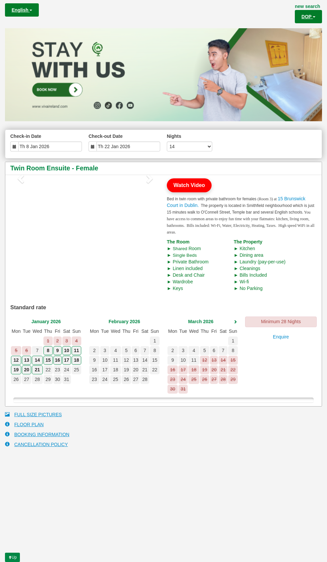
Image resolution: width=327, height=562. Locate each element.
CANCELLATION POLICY (36, 444)
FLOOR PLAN (24, 424)
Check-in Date (25, 136)
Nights (174, 136)
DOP (308, 16)
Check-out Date (106, 136)
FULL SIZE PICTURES (33, 414)
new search (307, 6)
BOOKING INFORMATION (37, 434)
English (22, 10)
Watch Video (189, 185)
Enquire (281, 336)
